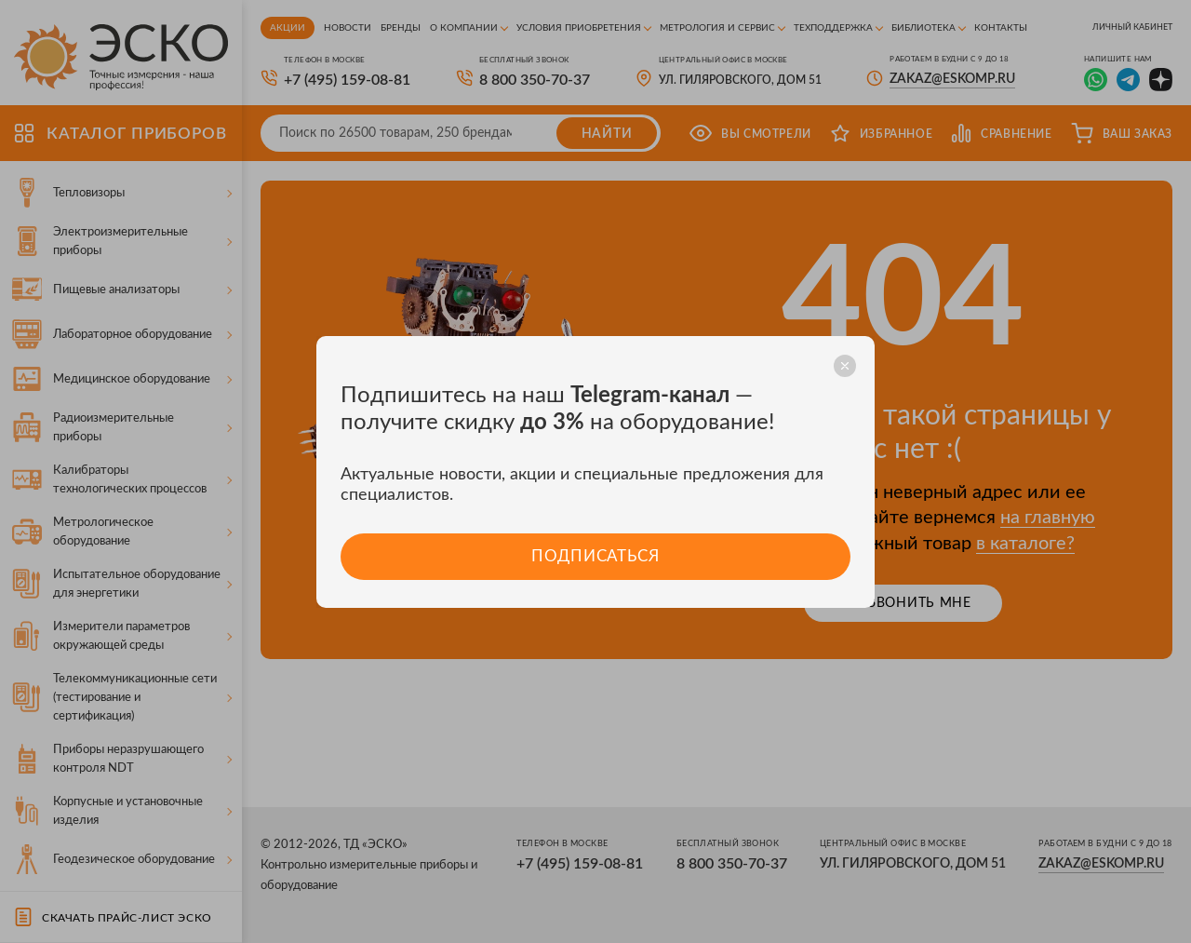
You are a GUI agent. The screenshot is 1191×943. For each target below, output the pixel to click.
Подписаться (595, 556)
